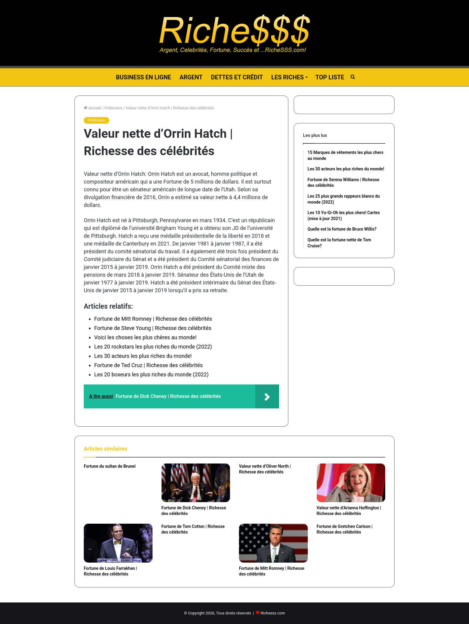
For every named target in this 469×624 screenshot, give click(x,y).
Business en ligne (143, 77)
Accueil (92, 108)
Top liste (330, 77)
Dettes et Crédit (237, 77)
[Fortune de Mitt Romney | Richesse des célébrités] (273, 543)
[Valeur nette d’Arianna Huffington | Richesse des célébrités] (351, 483)
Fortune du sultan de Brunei (109, 466)
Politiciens (113, 108)
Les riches (287, 77)
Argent (190, 77)
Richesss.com (273, 613)
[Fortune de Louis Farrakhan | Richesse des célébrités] (118, 543)
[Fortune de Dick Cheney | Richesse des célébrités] (196, 483)
